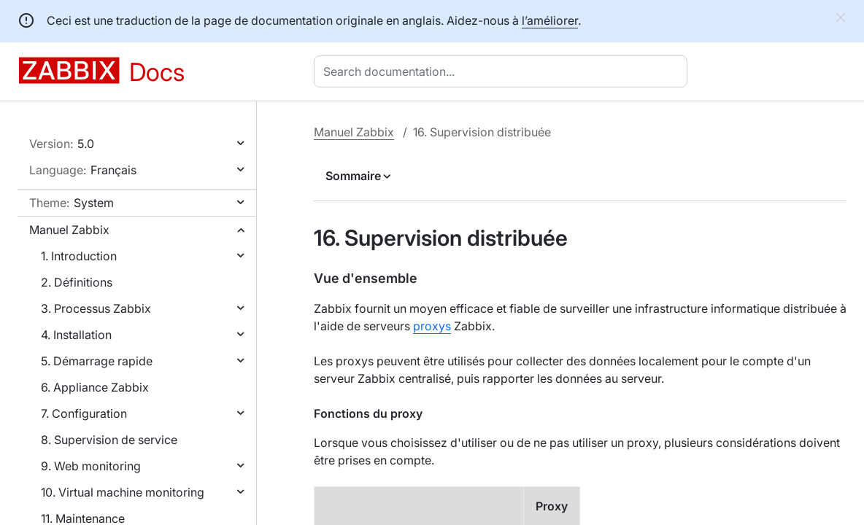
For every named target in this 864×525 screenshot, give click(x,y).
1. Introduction (79, 256)
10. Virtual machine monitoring (122, 492)
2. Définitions (76, 282)
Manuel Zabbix (69, 229)
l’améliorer (550, 20)
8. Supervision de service (109, 439)
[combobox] (503, 71)
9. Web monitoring (91, 466)
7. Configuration (84, 413)
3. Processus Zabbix (96, 308)
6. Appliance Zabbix (95, 387)
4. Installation (76, 334)
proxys (432, 326)
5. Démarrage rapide (97, 361)
